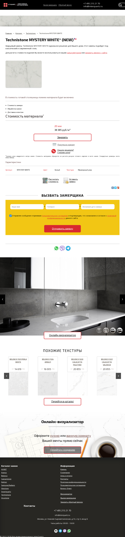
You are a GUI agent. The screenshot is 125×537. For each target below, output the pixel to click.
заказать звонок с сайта (96, 52)
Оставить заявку (73, 180)
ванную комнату (78, 435)
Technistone (6, 495)
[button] (2, 299)
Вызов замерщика (50, 5)
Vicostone (5, 498)
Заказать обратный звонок (71, 502)
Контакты (64, 479)
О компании (65, 472)
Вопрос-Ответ (66, 488)
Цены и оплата (66, 476)
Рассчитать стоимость (53, 180)
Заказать (62, 137)
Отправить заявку (62, 228)
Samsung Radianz (8, 485)
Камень (63, 469)
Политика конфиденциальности (73, 482)
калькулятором (74, 52)
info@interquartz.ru (92, 6)
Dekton (4, 482)
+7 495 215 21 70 (91, 3)
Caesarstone (6, 479)
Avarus (4, 472)
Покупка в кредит (66, 144)
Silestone (5, 488)
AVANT (4, 469)
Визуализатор (66, 494)
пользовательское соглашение (55, 216)
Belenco (4, 476)
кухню (55, 435)
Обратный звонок (65, 5)
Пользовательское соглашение (72, 485)
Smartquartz (6, 492)
